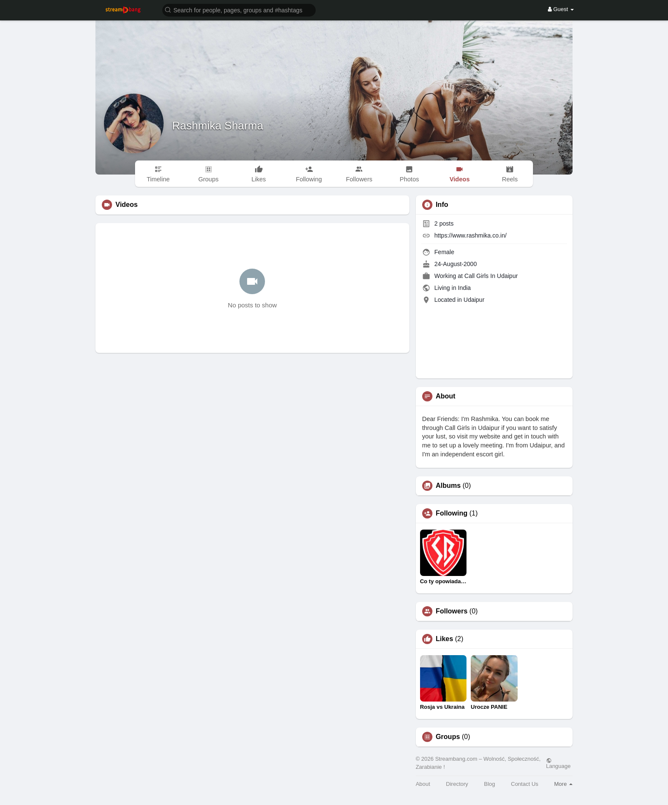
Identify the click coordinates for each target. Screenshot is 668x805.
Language (558, 763)
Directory (457, 784)
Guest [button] (561, 9)
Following (452, 513)
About (423, 784)
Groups (448, 736)
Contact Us (524, 784)
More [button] (563, 784)
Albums (448, 485)
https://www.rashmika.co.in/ (471, 235)
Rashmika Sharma (217, 125)
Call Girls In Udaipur (491, 275)
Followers (452, 611)
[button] (239, 10)
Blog (489, 784)
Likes (444, 639)
